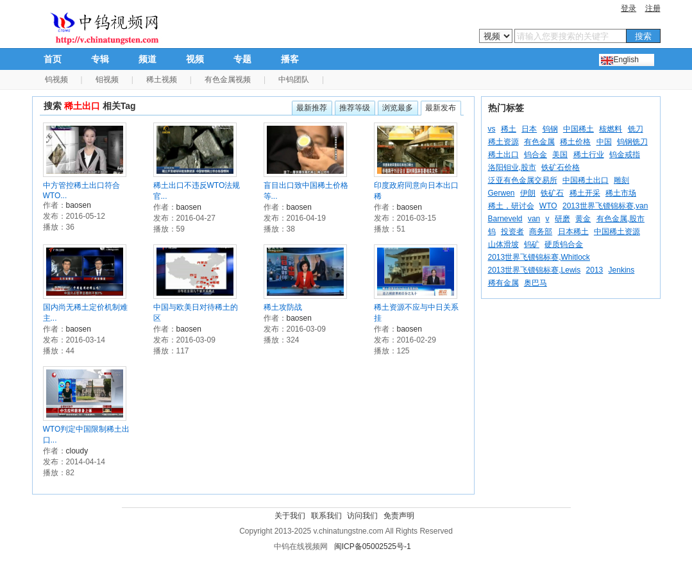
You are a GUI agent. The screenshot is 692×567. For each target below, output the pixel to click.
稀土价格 (575, 141)
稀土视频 (161, 79)
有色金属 (539, 141)
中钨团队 (293, 79)
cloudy (77, 450)
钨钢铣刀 (632, 141)
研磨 (562, 218)
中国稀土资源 (617, 231)
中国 (604, 141)
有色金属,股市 (620, 218)
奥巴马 (535, 282)
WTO (548, 205)
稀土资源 (503, 141)
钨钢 (550, 128)
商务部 (540, 231)
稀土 (508, 128)
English (626, 59)
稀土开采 (585, 193)
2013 (594, 270)
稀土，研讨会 (511, 205)
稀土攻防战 (283, 307)
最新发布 (440, 107)
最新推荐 (311, 107)
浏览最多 (397, 107)
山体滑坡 (503, 244)
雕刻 (621, 180)
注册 (653, 8)
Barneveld (505, 218)
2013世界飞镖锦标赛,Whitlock (539, 257)
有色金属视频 (228, 79)
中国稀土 (578, 128)
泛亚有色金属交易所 (522, 180)
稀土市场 (620, 193)
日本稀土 (573, 231)
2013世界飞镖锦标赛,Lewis (534, 270)
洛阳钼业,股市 (512, 167)
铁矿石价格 (560, 167)
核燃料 (610, 128)
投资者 (512, 231)
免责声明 (399, 515)
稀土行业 (588, 154)
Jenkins (622, 270)
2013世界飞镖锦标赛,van (605, 205)
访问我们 (362, 515)
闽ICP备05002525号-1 (372, 546)
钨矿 (531, 244)
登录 (628, 8)
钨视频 (56, 79)
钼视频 (107, 79)
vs (492, 128)
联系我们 (326, 515)
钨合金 (535, 154)
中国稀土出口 (585, 180)
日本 (529, 128)
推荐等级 (354, 107)
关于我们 (289, 515)
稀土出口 (503, 154)
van (534, 218)
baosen (78, 205)
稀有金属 (503, 282)
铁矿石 (552, 193)
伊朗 (528, 193)
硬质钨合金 (563, 244)
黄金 (583, 218)
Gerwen (501, 193)
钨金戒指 (624, 154)
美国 (560, 154)
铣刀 (635, 128)
